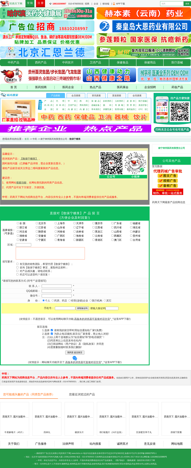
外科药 (60, 105)
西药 (84, 101)
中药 (72, 101)
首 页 (18, 87)
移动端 (106, 3)
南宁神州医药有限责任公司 (53, 139)
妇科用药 (107, 101)
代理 (60, 101)
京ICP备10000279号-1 (146, 453)
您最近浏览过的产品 (82, 394)
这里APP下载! (122, 319)
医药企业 (72, 87)
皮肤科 (131, 101)
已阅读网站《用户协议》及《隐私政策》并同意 (77, 343)
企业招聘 (154, 87)
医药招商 (45, 87)
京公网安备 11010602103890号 (153, 457)
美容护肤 (142, 105)
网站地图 (177, 443)
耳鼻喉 (119, 105)
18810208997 (59, 3)
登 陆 (30, 3)
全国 (48, 109)
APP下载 (120, 3)
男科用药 (84, 105)
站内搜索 (95, 443)
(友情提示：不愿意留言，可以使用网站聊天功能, (64, 319)
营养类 (131, 105)
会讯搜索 (137, 95)
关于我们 (13, 443)
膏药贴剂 (131, 109)
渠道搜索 (116, 95)
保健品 (95, 101)
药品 (67, 464)
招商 (87, 3)
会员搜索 (75, 95)
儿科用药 (119, 101)
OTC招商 (142, 109)
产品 (48, 101)
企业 (96, 3)
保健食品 (122, 62)
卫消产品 (95, 62)
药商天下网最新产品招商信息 (168, 202)
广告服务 (41, 443)
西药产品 (40, 62)
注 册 (40, 3)
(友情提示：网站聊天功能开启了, (64, 360)
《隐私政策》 (131, 460)
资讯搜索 (96, 95)
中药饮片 (68, 62)
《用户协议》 (120, 460)
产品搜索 (55, 95)
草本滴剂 (95, 109)
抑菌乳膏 (107, 109)
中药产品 (13, 62)
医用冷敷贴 (119, 109)
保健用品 (150, 62)
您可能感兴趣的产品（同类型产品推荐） (29, 394)
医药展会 (126, 87)
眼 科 (107, 105)
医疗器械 (177, 62)
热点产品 (95, 87)
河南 (60, 109)
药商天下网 (16, 3)
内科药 (48, 105)
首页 (27, 139)
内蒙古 (72, 109)
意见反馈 (150, 443)
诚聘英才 (122, 443)
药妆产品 (177, 87)
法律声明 (68, 443)
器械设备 (95, 105)
